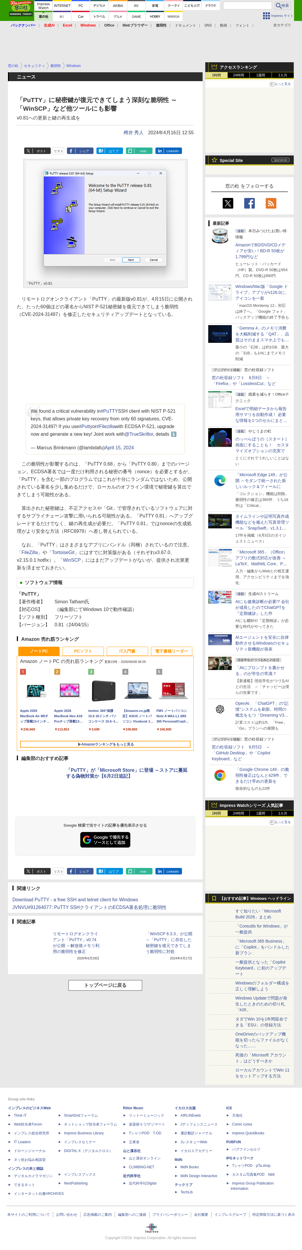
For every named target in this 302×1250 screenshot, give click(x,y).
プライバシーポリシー (170, 1215)
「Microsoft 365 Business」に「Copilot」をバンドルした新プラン (262, 947)
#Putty (85, 426)
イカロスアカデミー (196, 1151)
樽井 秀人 (134, 132)
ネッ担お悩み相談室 (30, 1160)
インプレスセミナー (80, 1142)
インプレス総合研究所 (31, 1133)
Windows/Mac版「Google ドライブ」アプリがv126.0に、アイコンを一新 (262, 292)
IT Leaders (22, 1142)
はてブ (114, 151)
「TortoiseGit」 (63, 552)
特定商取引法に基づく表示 (273, 1215)
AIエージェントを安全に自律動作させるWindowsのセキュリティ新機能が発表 (262, 643)
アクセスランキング (238, 67)
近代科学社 (132, 1176)
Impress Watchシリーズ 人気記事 (251, 805)
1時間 (216, 75)
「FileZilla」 (29, 552)
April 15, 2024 (119, 447)
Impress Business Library (84, 1133)
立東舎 (134, 1142)
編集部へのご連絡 (132, 1215)
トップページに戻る (105, 985)
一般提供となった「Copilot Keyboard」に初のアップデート (260, 968)
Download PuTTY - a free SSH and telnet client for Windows (75, 899)
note (143, 151)
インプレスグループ (230, 1215)
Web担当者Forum (28, 1124)
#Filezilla (105, 426)
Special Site (231, 160)
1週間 (260, 75)
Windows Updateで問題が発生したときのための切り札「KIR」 (261, 1004)
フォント (242, 25)
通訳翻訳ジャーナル (196, 1133)
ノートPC (39, 651)
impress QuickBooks (248, 1133)
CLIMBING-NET (141, 1167)
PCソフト (83, 651)
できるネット (24, 1185)
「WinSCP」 (72, 560)
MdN (178, 1160)
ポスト (41, 151)
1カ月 (283, 75)
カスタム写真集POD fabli (253, 1174)
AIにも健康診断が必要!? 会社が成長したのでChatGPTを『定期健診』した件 (262, 607)
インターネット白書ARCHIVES (39, 1194)
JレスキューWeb (193, 1142)
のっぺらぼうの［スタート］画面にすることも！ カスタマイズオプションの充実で (262, 445)
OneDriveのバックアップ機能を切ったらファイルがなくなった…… (262, 1040)
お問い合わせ (66, 1215)
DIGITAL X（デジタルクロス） (88, 1151)
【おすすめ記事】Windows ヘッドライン (255, 899)
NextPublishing (76, 1183)
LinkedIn (173, 151)
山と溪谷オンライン (145, 1158)
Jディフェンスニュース (199, 1124)
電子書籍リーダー (171, 651)
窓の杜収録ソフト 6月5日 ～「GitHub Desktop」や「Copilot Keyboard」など (241, 753)
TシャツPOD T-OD (145, 1133)
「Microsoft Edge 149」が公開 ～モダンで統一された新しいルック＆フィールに (261, 480)
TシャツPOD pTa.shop (251, 1166)
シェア (84, 151)
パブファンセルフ (246, 1149)
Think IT (20, 1115)
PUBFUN (233, 1142)
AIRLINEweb (190, 1115)
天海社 (237, 1115)
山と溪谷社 (132, 1151)
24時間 (238, 75)
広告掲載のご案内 (97, 1215)
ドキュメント (185, 25)
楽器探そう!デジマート (147, 1124)
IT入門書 (127, 651)
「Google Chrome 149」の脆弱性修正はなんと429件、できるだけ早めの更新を (262, 775)
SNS (208, 25)
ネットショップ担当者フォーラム (90, 1124)
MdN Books (189, 1167)
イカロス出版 (185, 1108)
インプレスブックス (80, 1174)
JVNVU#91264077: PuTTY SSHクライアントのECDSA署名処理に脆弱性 (89, 907)
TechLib (186, 1192)
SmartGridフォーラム (81, 1115)
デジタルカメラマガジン (33, 1176)
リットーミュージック (146, 1115)
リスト (58, 151)
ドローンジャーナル (30, 1151)
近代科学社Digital (142, 1183)
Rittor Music (133, 1108)
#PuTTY (109, 411)
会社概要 (201, 1215)
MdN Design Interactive (198, 1176)
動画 (223, 25)
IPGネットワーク (240, 1158)
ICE (229, 1108)
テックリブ (183, 1185)
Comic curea (242, 1124)
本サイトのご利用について (28, 1215)
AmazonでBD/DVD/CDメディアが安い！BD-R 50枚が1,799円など (260, 251)
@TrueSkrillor (138, 434)
